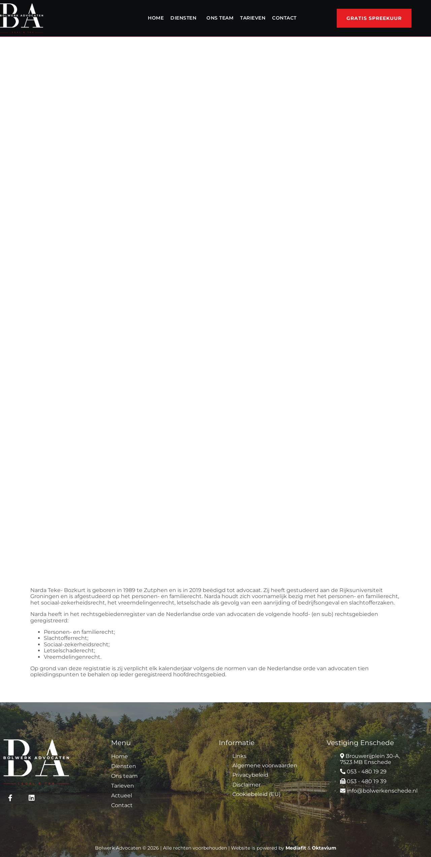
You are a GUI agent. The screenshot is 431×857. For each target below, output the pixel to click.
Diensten (183, 18)
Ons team (219, 18)
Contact (284, 18)
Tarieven (252, 18)
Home (156, 18)
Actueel (121, 795)
